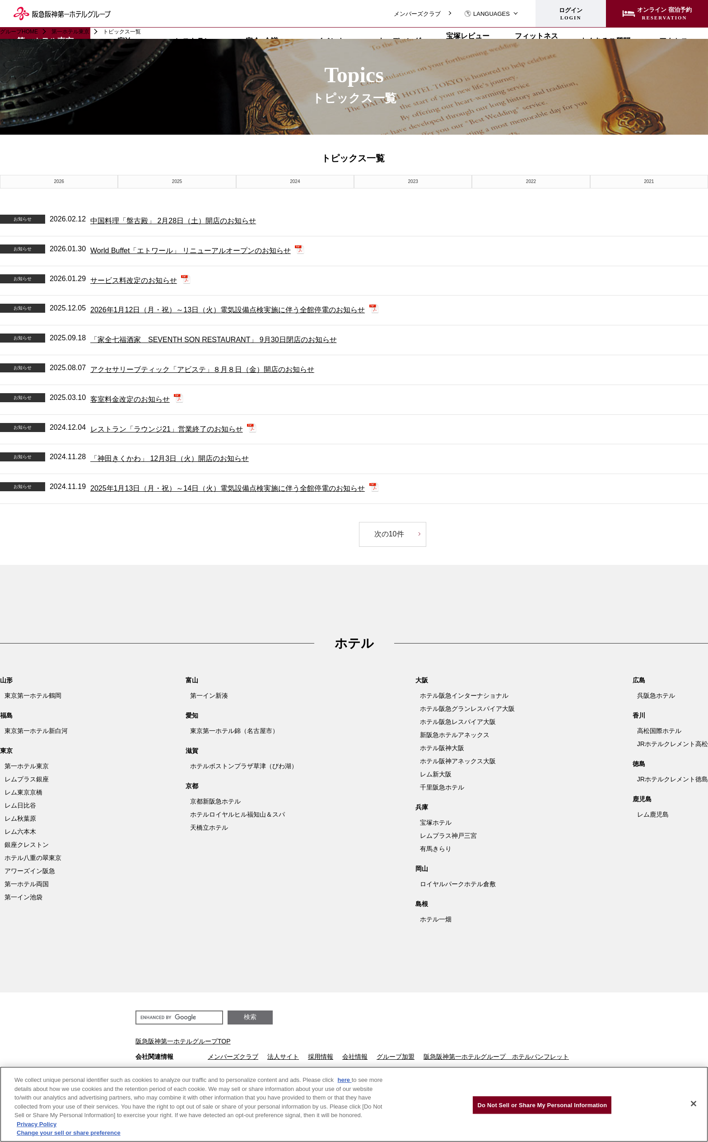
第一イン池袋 (23, 897)
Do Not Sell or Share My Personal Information (542, 1104)
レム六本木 (20, 831)
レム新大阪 (436, 774)
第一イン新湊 (209, 695)
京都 (192, 786)
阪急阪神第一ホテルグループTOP (183, 1041)
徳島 (639, 763)
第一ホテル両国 (27, 884)
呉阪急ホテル (656, 695)
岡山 (421, 868)
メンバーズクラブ (417, 13)
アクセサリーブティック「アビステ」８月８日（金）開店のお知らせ (202, 369)
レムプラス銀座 (27, 779)
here (345, 1079)
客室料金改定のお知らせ (130, 399)
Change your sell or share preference (69, 1132)
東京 (6, 750)
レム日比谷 (20, 805)
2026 (59, 181)
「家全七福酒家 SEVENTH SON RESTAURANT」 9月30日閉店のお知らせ (213, 339)
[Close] (693, 1104)
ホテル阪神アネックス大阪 (458, 761)
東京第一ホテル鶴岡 (33, 695)
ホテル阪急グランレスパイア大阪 (467, 708)
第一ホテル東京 (70, 31)
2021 (649, 181)
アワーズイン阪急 (30, 870)
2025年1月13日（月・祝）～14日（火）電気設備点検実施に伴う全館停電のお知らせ (227, 488)
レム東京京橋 (23, 792)
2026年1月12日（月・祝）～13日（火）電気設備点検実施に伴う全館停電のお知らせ (227, 310)
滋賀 (192, 750)
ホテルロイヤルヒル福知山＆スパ (237, 814)
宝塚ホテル (436, 822)
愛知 (192, 715)
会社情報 (355, 1056)
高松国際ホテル (659, 730)
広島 (639, 680)
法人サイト (283, 1056)
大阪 (421, 680)
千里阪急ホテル (442, 787)
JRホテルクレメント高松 (672, 743)
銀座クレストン (27, 844)
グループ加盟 (396, 1056)
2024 (295, 181)
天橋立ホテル (209, 827)
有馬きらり (436, 848)
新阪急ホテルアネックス (454, 734)
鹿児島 (642, 799)
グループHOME (19, 31)
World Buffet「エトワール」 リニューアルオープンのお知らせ (190, 250)
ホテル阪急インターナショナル (464, 695)
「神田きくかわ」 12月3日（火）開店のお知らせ (169, 458)
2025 (177, 181)
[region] (354, 1104)
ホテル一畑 (436, 919)
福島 (6, 715)
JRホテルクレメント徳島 (672, 779)
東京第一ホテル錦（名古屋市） (234, 730)
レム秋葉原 (20, 818)
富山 (192, 680)
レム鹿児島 (653, 814)
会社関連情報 (154, 1056)
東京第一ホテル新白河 (36, 730)
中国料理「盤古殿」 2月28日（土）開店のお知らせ (173, 221)
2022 (531, 181)
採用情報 (320, 1056)
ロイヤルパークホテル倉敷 (458, 884)
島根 (421, 903)
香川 (639, 715)
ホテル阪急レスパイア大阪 (458, 721)
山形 (6, 680)
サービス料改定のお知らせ (133, 280)
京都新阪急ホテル (215, 801)
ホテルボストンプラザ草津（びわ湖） (244, 766)
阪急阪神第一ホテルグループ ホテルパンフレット (496, 1056)
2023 (413, 181)
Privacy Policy (36, 1124)
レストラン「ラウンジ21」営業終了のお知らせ (166, 429)
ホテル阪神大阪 (442, 748)
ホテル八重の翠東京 (33, 857)
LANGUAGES (487, 13)
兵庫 (421, 807)
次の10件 (389, 534)
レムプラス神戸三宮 (448, 835)
